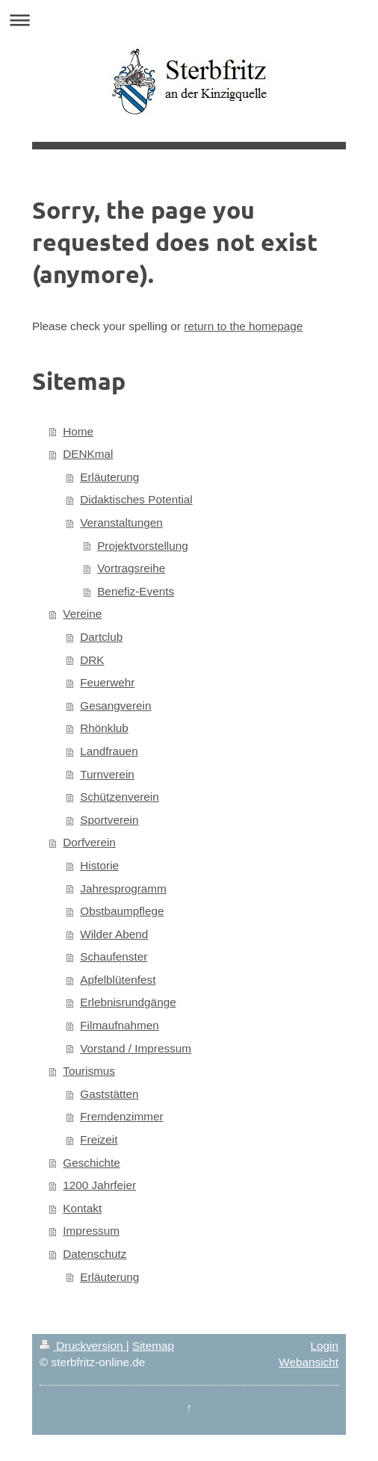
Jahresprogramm (123, 888)
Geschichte (91, 1162)
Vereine (82, 613)
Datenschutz (94, 1253)
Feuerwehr (107, 682)
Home (78, 431)
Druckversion (83, 1345)
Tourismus (89, 1070)
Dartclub (101, 636)
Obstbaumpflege (122, 911)
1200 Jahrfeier (99, 1185)
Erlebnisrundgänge (128, 1002)
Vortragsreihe (131, 568)
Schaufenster (113, 956)
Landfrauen (108, 751)
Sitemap (153, 1345)
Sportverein (109, 819)
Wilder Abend (114, 934)
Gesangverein (115, 705)
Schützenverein (119, 796)
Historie (99, 865)
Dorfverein (89, 842)
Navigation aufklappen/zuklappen (189, 20)
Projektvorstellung (142, 545)
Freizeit (98, 1139)
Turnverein (107, 774)
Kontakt (82, 1208)
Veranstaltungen (121, 522)
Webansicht (308, 1362)
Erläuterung (109, 477)
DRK (92, 660)
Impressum (91, 1230)
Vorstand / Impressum (135, 1048)
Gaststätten (109, 1094)
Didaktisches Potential (136, 499)
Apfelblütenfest (117, 979)
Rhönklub (104, 728)
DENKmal (88, 453)
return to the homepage (243, 326)
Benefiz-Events (135, 591)
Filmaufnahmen (119, 1025)
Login (324, 1345)
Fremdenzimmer (121, 1116)
